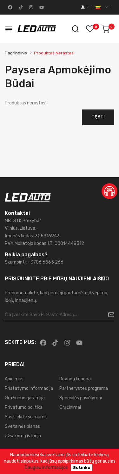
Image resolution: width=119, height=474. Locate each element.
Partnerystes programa (83, 388)
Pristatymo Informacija (29, 388)
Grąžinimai (70, 407)
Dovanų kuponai (75, 379)
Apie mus (14, 379)
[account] (85, 7)
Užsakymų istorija (23, 436)
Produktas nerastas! (54, 53)
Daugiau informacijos (46, 467)
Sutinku (81, 467)
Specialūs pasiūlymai (80, 398)
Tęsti (98, 117)
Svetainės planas (22, 426)
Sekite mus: (20, 342)
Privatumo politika (24, 407)
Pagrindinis (16, 53)
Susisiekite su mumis (26, 417)
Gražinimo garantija (25, 398)
